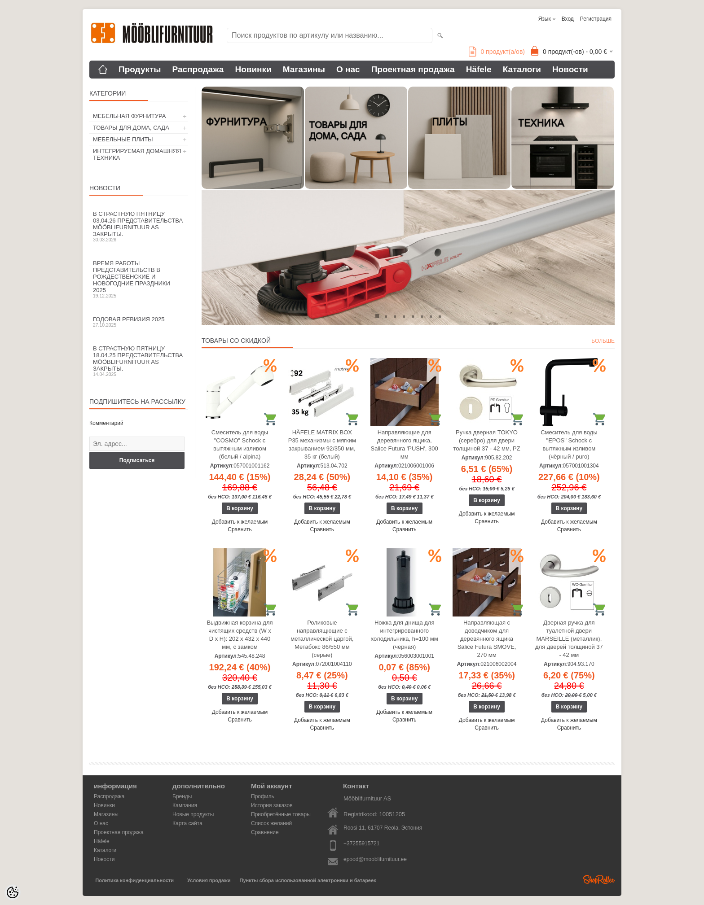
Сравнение (265, 832)
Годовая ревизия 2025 (139, 322)
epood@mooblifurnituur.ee (375, 859)
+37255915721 (361, 843)
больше (603, 341)
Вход (568, 19)
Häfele (479, 69)
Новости (570, 69)
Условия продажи (208, 880)
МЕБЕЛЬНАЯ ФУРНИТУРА (129, 116)
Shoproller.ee (599, 879)
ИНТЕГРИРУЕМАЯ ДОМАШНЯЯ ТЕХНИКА (137, 154)
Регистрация (596, 19)
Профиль (262, 796)
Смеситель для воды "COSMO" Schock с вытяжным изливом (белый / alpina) (239, 444)
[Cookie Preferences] (12, 892)
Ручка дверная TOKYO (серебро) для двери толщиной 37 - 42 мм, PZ (486, 440)
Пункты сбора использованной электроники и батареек (308, 880)
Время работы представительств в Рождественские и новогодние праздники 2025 (139, 279)
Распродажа (198, 69)
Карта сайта (187, 823)
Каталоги (522, 69)
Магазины (304, 69)
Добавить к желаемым (240, 522)
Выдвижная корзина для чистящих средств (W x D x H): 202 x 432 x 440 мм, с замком (240, 634)
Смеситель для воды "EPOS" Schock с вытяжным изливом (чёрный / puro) (569, 444)
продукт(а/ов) (497, 51)
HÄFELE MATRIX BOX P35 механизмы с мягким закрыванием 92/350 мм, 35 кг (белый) (322, 444)
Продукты (140, 69)
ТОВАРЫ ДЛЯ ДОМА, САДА (131, 127)
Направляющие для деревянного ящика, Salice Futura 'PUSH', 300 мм (404, 444)
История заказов (272, 805)
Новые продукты (193, 814)
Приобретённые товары (281, 814)
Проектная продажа (413, 69)
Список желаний (271, 823)
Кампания (184, 805)
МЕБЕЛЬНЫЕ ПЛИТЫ (123, 139)
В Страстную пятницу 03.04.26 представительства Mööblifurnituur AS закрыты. (139, 226)
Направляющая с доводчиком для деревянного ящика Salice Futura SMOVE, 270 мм (487, 638)
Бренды (182, 796)
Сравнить (239, 529)
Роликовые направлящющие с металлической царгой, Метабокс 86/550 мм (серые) (321, 638)
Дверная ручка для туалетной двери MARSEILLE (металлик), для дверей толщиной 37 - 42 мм (569, 638)
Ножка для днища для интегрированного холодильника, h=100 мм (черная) (404, 634)
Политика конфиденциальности (134, 880)
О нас (348, 69)
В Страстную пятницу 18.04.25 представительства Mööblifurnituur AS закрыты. (139, 361)
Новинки (253, 69)
